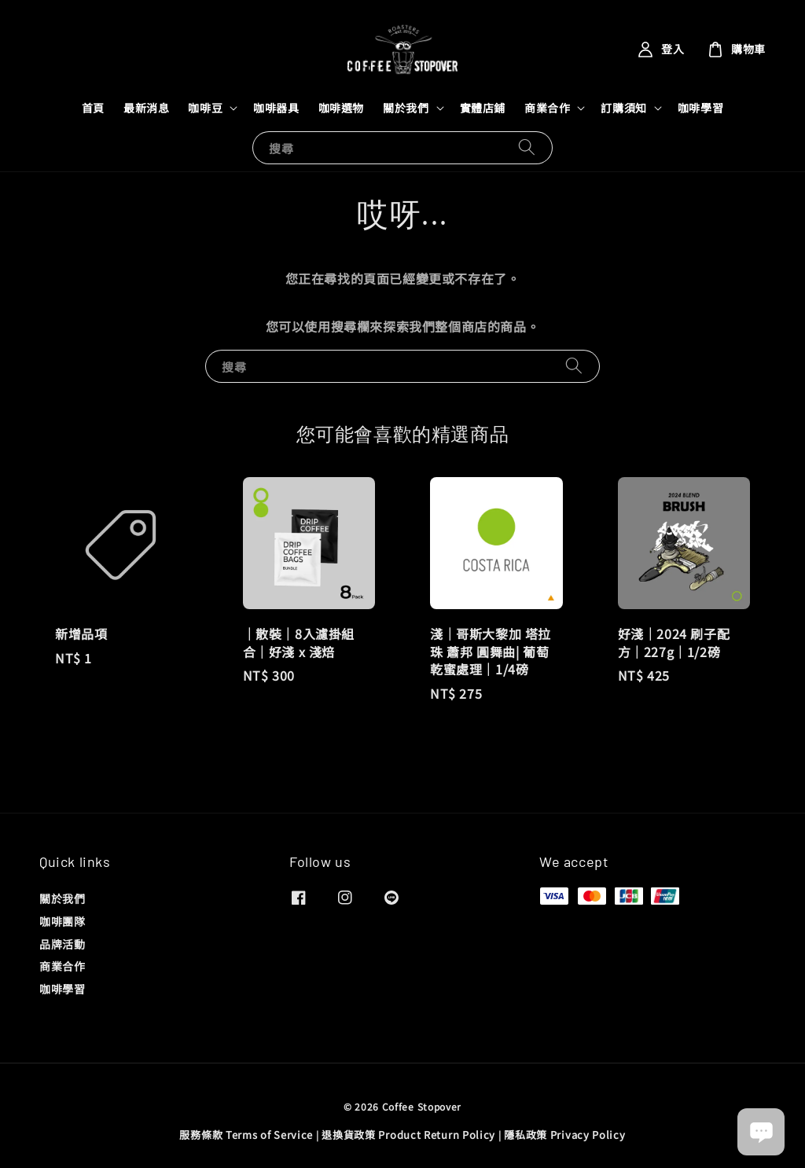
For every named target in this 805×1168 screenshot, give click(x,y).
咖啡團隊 (62, 921)
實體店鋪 (482, 108)
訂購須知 (623, 108)
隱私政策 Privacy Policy (564, 1134)
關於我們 (405, 108)
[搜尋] (527, 147)
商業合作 (547, 108)
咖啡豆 (205, 108)
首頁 (93, 108)
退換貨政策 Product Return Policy (408, 1134)
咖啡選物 (341, 108)
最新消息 (146, 108)
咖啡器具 (276, 108)
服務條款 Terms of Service (246, 1134)
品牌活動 (62, 944)
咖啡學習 (700, 108)
